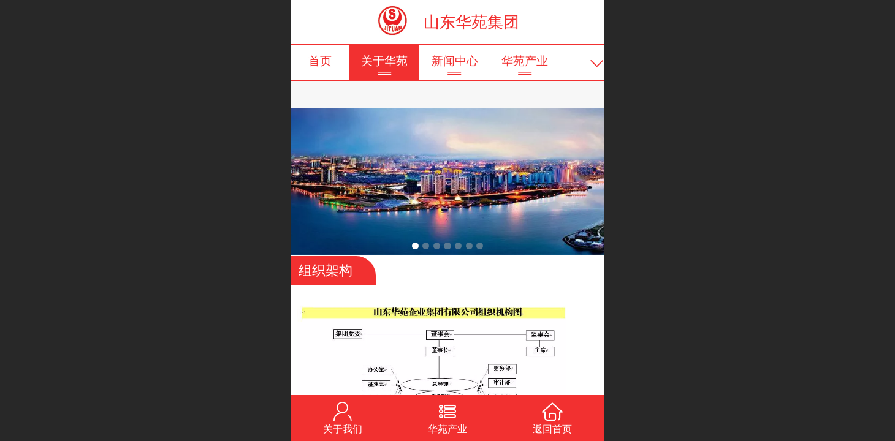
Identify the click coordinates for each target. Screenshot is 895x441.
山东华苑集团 (471, 22)
